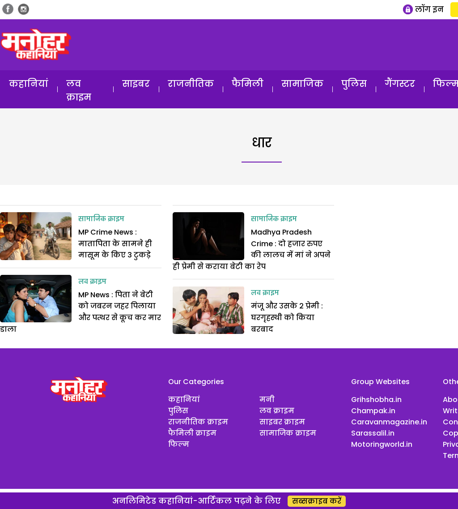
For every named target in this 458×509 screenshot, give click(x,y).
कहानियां (28, 83)
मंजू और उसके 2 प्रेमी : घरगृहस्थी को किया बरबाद (287, 317)
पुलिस (354, 83)
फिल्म (178, 444)
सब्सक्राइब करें (316, 501)
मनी (267, 399)
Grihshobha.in (376, 399)
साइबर (136, 83)
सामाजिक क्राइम (101, 219)
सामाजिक (302, 83)
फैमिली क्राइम (192, 433)
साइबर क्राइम (282, 422)
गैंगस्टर (400, 83)
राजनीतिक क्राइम (198, 422)
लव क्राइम (78, 90)
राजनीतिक (191, 83)
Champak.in (373, 411)
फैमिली (247, 83)
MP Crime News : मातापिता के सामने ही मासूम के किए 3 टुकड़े (115, 243)
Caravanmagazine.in (389, 422)
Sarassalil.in (372, 433)
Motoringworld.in (381, 444)
